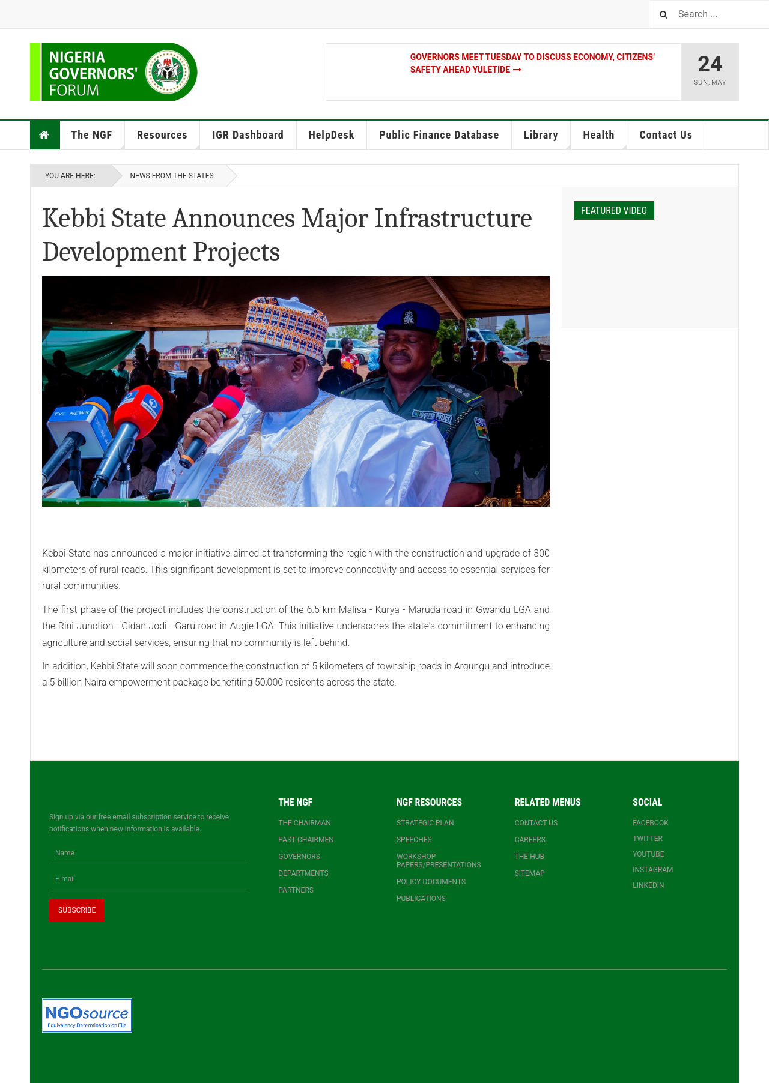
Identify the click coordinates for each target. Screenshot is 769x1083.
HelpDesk (332, 134)
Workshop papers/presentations (439, 860)
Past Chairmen (305, 840)
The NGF (98, 138)
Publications (421, 898)
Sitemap (530, 873)
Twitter (648, 838)
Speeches (414, 840)
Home (44, 135)
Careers (530, 840)
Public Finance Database (439, 134)
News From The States (172, 176)
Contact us (536, 823)
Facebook (651, 823)
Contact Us (665, 134)
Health (605, 138)
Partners (296, 890)
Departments (303, 873)
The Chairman (304, 823)
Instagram (653, 870)
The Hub (529, 856)
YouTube (648, 854)
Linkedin (648, 885)
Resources (168, 138)
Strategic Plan (425, 823)
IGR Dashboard (248, 134)
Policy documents (431, 882)
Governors (299, 856)
